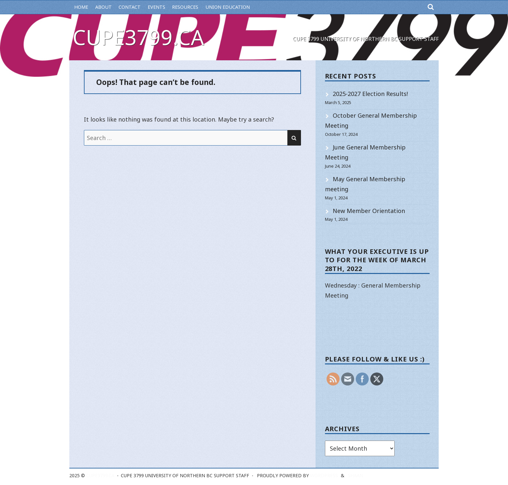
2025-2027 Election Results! (370, 94)
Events (156, 7)
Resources (185, 7)
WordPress (324, 475)
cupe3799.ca (138, 37)
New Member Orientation (369, 211)
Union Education (227, 7)
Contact (130, 7)
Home (81, 7)
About (103, 7)
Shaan (355, 475)
